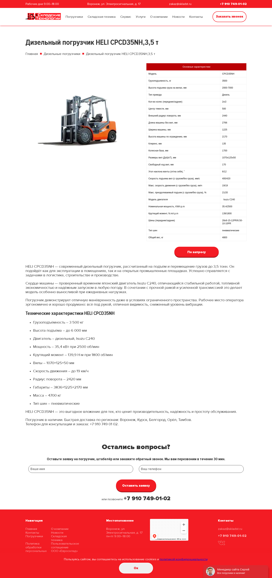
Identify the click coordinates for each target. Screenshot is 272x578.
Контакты (196, 17)
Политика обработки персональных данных (36, 549)
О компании (159, 17)
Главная (32, 54)
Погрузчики (74, 17)
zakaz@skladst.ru (180, 4)
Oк (136, 568)
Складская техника (102, 17)
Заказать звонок (229, 16)
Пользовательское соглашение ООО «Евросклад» (65, 547)
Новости (178, 17)
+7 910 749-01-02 (233, 4)
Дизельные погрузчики (62, 54)
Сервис (125, 17)
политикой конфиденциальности (184, 559)
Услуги (140, 17)
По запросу (196, 252)
